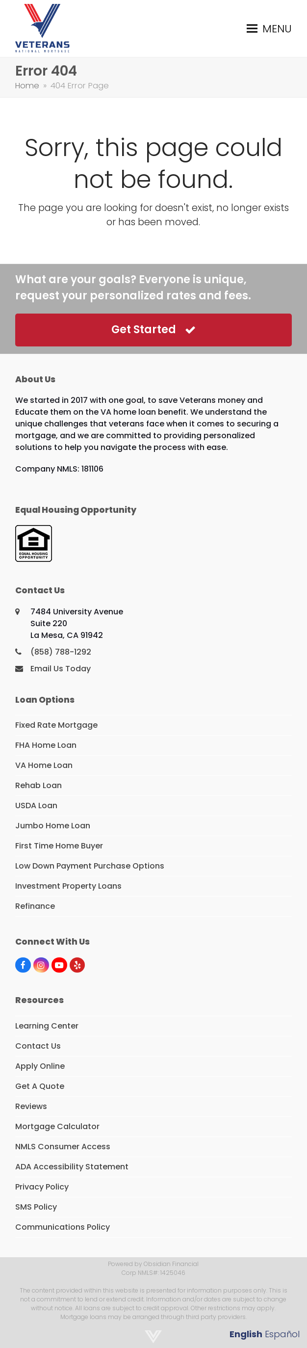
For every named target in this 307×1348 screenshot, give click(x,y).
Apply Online (40, 1066)
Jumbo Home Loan (52, 825)
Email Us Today (60, 668)
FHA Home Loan (46, 745)
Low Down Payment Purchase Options (89, 866)
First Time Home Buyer (59, 845)
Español (282, 1334)
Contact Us (38, 1046)
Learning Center (46, 1025)
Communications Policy (62, 1227)
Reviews (31, 1106)
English (246, 1334)
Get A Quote (39, 1086)
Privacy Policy (42, 1186)
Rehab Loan (38, 785)
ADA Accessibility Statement (71, 1166)
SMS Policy (36, 1207)
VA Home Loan (44, 765)
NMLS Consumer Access (62, 1146)
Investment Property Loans (68, 886)
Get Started (153, 329)
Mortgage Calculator (57, 1126)
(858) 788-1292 (60, 652)
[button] (269, 29)
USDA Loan (36, 805)
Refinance (35, 906)
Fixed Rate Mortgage (56, 725)
